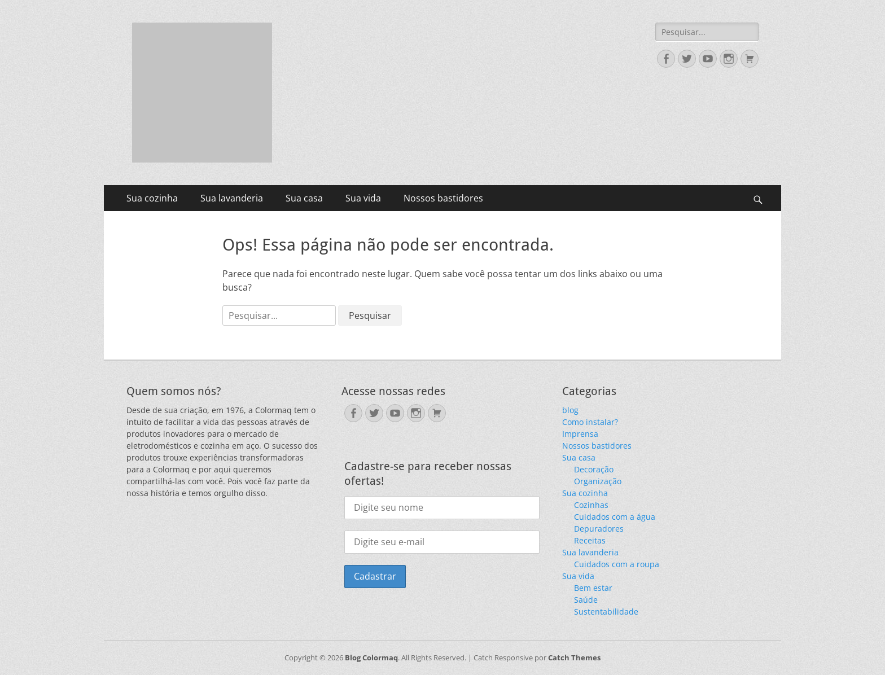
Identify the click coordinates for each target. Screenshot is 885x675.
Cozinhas (591, 504)
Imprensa (580, 433)
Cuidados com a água (614, 516)
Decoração (594, 469)
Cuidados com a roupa (616, 564)
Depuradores (599, 528)
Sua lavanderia (231, 198)
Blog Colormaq (371, 657)
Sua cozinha (152, 198)
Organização (597, 481)
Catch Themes (574, 657)
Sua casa (304, 198)
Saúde (586, 599)
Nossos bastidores (443, 198)
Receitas (590, 540)
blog (570, 410)
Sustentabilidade (606, 611)
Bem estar (593, 587)
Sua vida (363, 198)
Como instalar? (590, 422)
